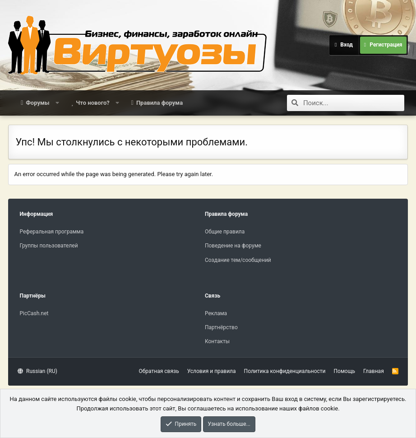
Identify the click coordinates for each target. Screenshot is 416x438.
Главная (373, 371)
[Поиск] (353, 103)
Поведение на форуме (233, 245)
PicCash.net (33, 313)
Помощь (345, 371)
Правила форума (159, 102)
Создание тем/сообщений (238, 260)
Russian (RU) (37, 371)
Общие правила (225, 231)
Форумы (37, 102)
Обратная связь (159, 371)
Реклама (216, 313)
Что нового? (93, 102)
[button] (57, 103)
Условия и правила (211, 371)
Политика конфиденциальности (285, 371)
